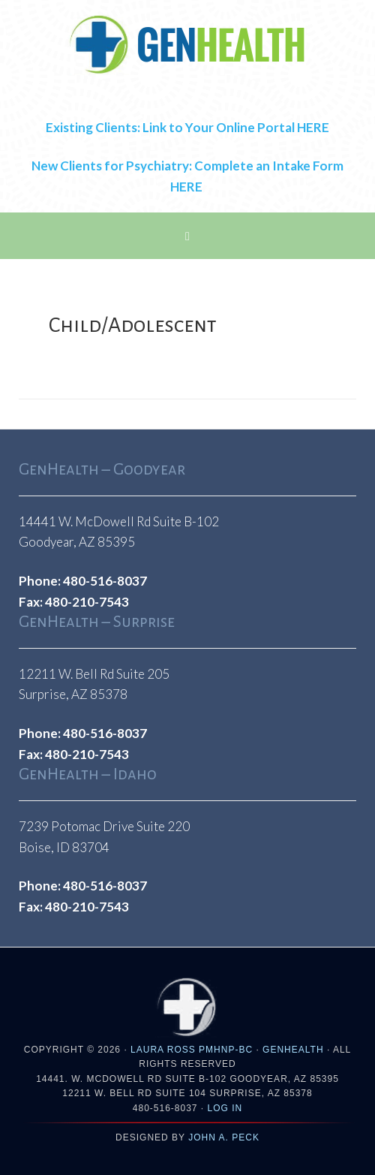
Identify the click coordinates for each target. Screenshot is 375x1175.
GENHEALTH (292, 1049)
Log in (225, 1108)
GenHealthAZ (187, 45)
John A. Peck (224, 1137)
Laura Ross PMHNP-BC (191, 1049)
